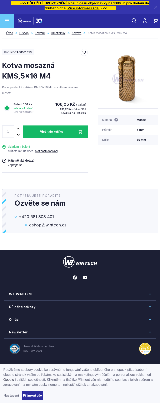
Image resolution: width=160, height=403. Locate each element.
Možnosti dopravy (46, 151)
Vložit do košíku (51, 131)
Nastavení (11, 395)
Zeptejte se (15, 165)
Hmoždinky (58, 33)
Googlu (8, 379)
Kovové (76, 33)
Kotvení (40, 33)
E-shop (24, 33)
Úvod (9, 33)
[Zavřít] (155, 7)
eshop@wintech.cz (47, 224)
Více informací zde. (84, 8)
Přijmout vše (32, 395)
